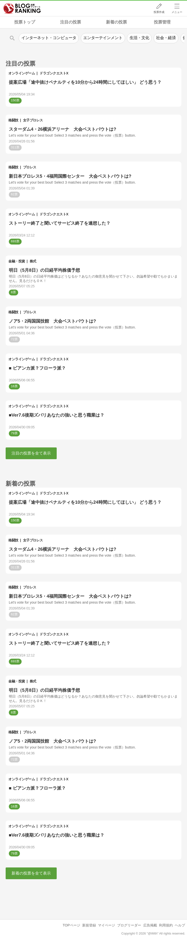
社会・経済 (166, 38)
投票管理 (162, 22)
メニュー (177, 12)
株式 (33, 261)
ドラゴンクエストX (54, 73)
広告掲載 (150, 925)
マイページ (106, 925)
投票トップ (24, 22)
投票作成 (159, 12)
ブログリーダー (129, 925)
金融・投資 (16, 261)
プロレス (29, 167)
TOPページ (71, 925)
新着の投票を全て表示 (31, 873)
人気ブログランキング (22, 8)
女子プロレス (33, 120)
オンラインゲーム (21, 73)
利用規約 (166, 925)
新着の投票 (116, 22)
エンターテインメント (102, 38)
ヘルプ (180, 925)
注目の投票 (70, 22)
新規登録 (89, 925)
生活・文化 (139, 38)
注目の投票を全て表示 (31, 453)
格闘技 (13, 120)
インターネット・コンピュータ (48, 38)
